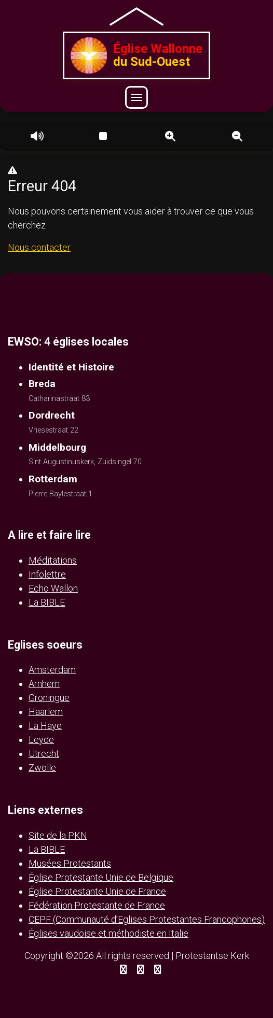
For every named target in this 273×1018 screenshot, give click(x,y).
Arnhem (44, 683)
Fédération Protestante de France (97, 905)
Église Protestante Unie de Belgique (101, 877)
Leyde (41, 739)
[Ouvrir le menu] (136, 97)
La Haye (45, 725)
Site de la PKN (58, 835)
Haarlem (46, 711)
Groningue (49, 697)
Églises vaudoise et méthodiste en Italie (108, 933)
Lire (36, 136)
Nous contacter (39, 247)
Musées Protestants (70, 863)
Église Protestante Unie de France (97, 891)
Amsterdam (52, 669)
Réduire (237, 136)
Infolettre (47, 574)
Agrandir (170, 136)
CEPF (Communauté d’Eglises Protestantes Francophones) (147, 919)
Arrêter (103, 136)
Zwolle (42, 767)
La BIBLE (47, 602)
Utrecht (44, 753)
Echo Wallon (53, 588)
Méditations (53, 560)
